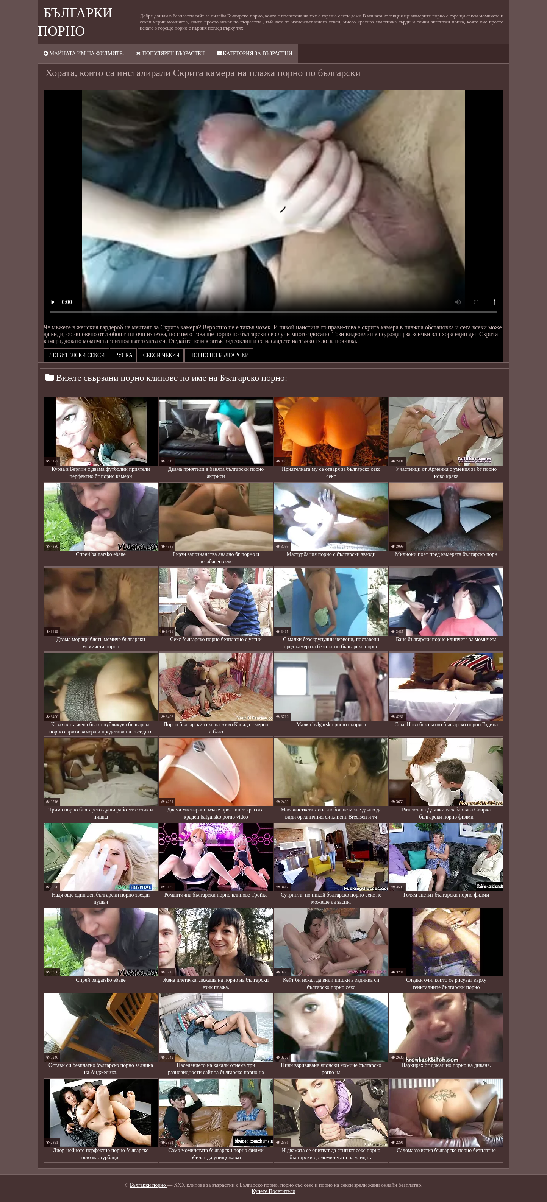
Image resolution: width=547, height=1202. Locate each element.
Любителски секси (76, 355)
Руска (123, 355)
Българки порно (148, 1185)
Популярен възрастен (170, 53)
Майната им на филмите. (84, 53)
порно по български (219, 355)
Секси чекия (161, 355)
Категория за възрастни (254, 53)
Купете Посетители (273, 1191)
